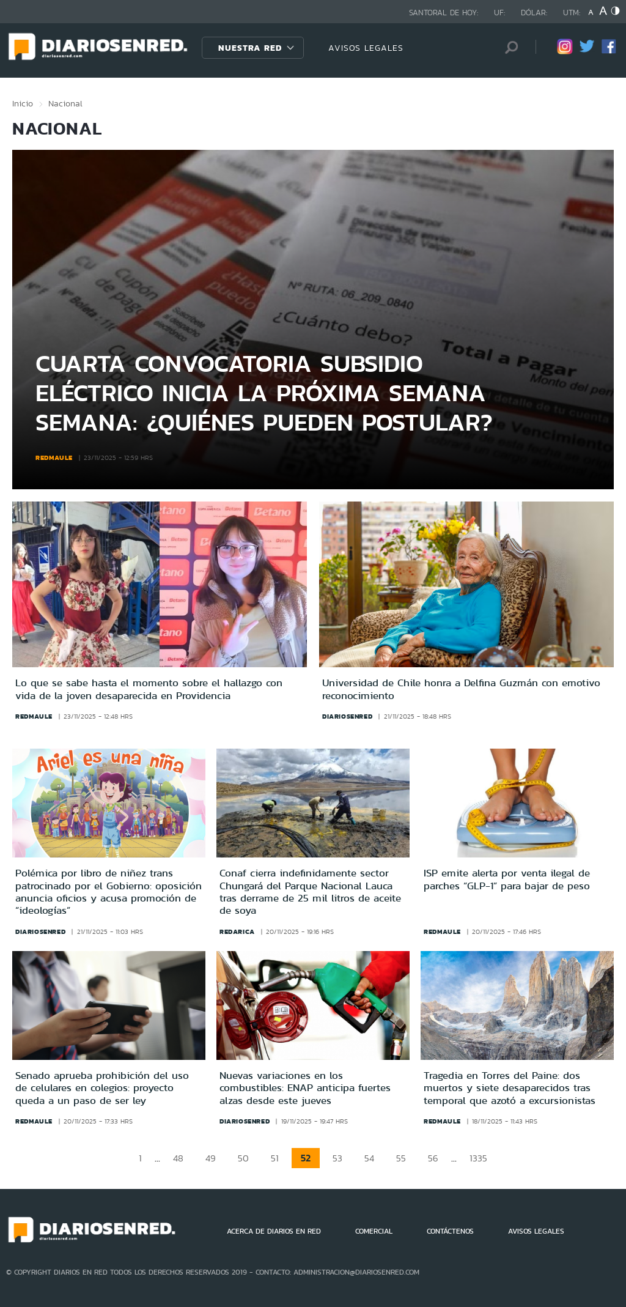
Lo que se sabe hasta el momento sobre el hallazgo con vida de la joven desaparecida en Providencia (148, 689)
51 (275, 1158)
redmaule (54, 457)
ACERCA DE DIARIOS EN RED (274, 1231)
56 (433, 1158)
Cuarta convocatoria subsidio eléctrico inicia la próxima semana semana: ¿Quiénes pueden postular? (264, 392)
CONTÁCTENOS (450, 1231)
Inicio (22, 103)
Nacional (65, 103)
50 (243, 1158)
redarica (237, 931)
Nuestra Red (250, 47)
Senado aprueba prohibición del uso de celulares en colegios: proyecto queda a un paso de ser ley (102, 1088)
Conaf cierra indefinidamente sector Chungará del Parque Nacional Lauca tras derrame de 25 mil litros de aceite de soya (310, 891)
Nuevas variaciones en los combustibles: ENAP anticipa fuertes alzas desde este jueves (305, 1088)
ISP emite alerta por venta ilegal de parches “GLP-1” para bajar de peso (507, 878)
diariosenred (347, 716)
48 (178, 1158)
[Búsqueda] (508, 47)
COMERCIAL (373, 1231)
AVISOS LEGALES (365, 48)
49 (210, 1158)
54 (369, 1158)
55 (401, 1158)
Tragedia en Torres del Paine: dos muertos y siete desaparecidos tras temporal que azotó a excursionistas (509, 1088)
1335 (478, 1158)
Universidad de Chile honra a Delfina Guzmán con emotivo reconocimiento (461, 689)
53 (337, 1158)
